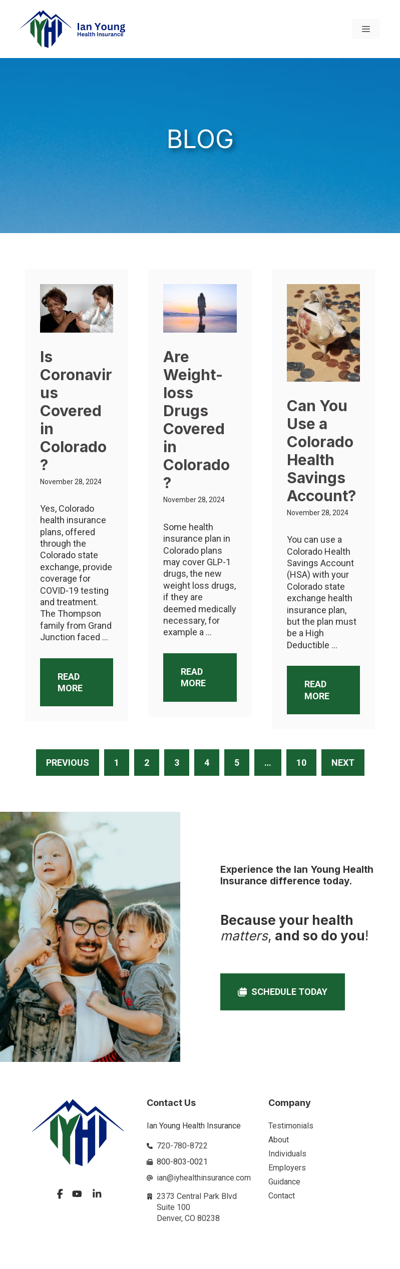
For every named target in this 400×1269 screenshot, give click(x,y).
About (278, 1139)
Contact (281, 1195)
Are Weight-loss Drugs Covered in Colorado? (196, 420)
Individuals (287, 1153)
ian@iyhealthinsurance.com (204, 1177)
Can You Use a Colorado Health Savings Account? (321, 451)
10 (301, 762)
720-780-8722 (182, 1145)
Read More (70, 682)
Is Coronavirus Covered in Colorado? (76, 411)
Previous (67, 762)
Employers (287, 1167)
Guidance (284, 1181)
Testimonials (290, 1125)
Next (342, 762)
